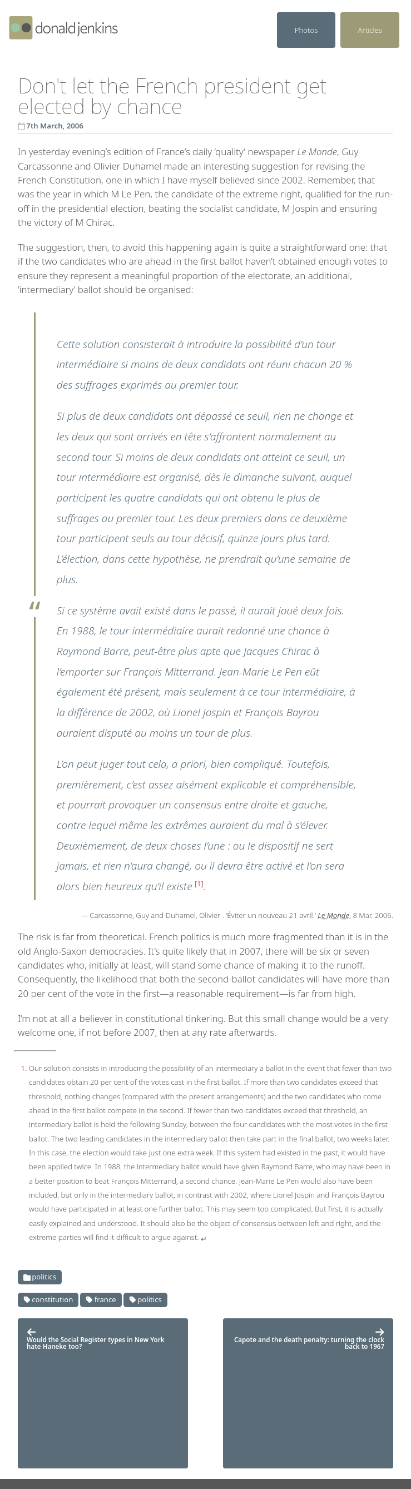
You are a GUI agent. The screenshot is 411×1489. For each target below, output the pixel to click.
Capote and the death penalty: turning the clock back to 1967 (309, 1339)
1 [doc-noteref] (199, 883)
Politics (39, 1277)
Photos (306, 30)
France (101, 1299)
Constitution (48, 1299)
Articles (370, 30)
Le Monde (333, 915)
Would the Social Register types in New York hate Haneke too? (96, 1339)
